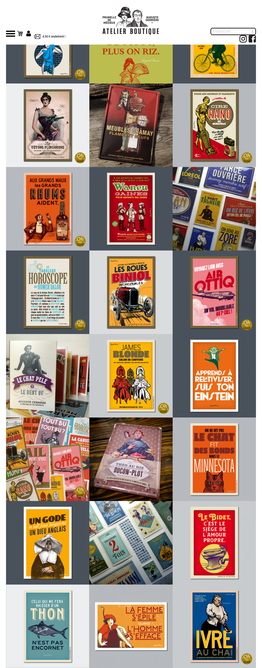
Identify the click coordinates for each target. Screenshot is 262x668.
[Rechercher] (233, 31)
